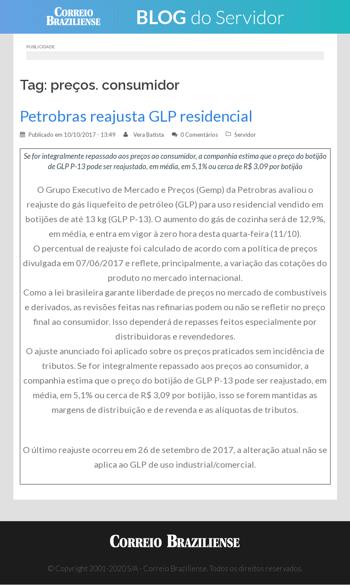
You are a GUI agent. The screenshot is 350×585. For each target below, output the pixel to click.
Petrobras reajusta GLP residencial (136, 116)
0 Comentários (199, 134)
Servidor (245, 134)
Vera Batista (148, 134)
